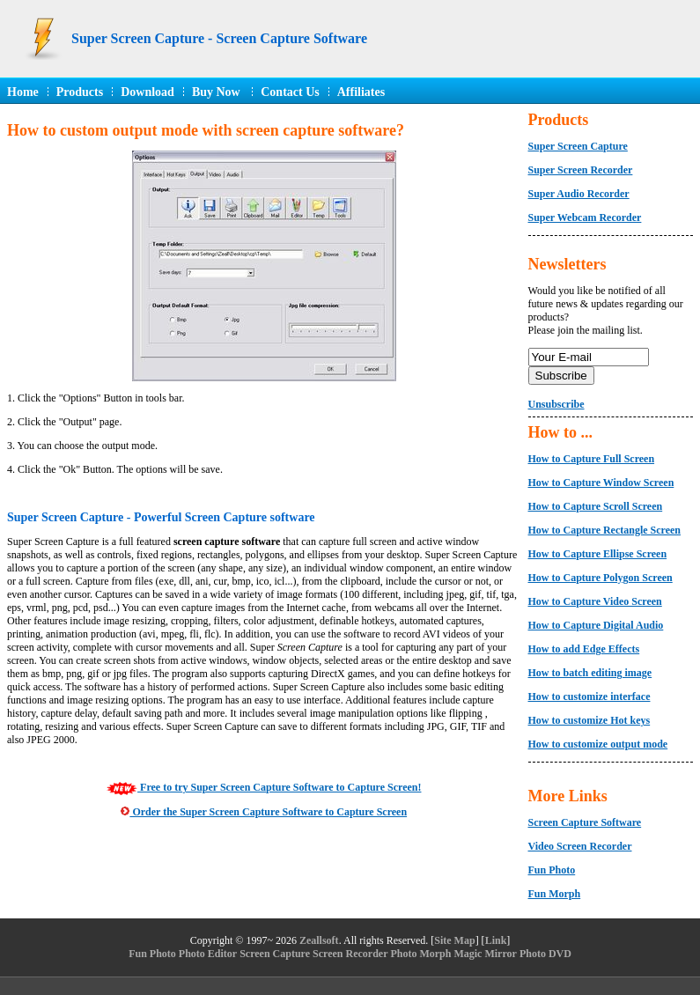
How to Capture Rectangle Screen (605, 530)
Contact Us (290, 92)
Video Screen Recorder (580, 846)
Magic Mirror (484, 953)
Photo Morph (420, 953)
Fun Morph (554, 894)
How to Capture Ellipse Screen (597, 554)
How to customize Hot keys (589, 720)
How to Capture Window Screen (601, 482)
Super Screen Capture (578, 146)
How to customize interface (589, 696)
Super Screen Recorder (580, 170)
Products (79, 92)
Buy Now (217, 92)
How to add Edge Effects (584, 649)
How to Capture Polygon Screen (600, 577)
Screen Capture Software (585, 822)
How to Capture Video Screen (595, 601)
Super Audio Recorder (579, 194)
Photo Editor (208, 953)
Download (147, 92)
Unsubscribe (556, 404)
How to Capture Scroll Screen (595, 506)
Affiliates (361, 92)
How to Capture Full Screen (591, 459)
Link (496, 940)
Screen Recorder (350, 953)
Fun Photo (552, 870)
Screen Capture (274, 953)
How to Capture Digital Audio (596, 625)
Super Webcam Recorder (585, 217)
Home (23, 92)
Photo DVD (545, 953)
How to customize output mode (598, 744)
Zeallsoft (319, 940)
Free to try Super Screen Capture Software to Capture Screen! (264, 787)
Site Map (454, 940)
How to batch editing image (590, 673)
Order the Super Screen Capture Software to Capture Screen (264, 812)
